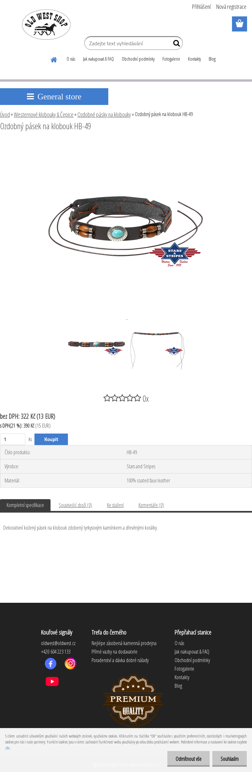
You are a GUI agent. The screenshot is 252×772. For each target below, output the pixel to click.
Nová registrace (231, 6)
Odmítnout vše (188, 758)
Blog (212, 59)
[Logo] (45, 24)
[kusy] (12, 439)
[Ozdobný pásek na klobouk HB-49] (126, 144)
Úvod (5, 114)
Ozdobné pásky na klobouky (104, 114)
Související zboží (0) (75, 505)
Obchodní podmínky (138, 59)
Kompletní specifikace (25, 505)
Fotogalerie (171, 59)
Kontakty (194, 59)
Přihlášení (201, 6)
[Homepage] (54, 58)
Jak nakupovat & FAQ (98, 59)
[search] (175, 44)
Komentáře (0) (151, 505)
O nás (71, 59)
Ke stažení (115, 505)
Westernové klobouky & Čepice (44, 114)
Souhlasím (229, 758)
